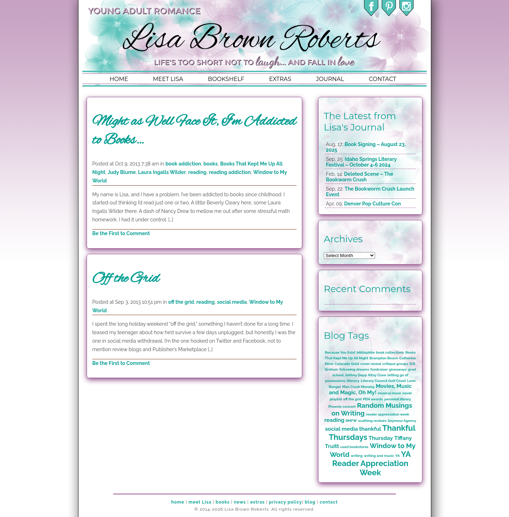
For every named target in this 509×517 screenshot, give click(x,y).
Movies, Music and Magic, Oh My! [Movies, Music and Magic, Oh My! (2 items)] (370, 389)
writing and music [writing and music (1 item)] (379, 456)
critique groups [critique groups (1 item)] (395, 364)
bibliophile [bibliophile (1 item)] (366, 352)
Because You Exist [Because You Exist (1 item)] (340, 352)
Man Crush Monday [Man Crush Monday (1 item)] (358, 387)
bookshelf (226, 79)
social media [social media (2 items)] (341, 429)
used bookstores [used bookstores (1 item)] (354, 447)
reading (197, 172)
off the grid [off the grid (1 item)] (352, 399)
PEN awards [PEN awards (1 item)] (373, 399)
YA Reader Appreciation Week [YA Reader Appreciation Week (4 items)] (371, 463)
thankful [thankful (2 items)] (370, 429)
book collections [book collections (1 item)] (390, 352)
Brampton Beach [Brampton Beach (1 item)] (384, 358)
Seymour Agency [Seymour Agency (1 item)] (402, 421)
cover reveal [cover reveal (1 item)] (371, 364)
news (240, 502)
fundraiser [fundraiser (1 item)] (379, 369)
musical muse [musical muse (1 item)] (389, 393)
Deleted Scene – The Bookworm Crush (359, 176)
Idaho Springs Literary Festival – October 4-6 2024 (361, 162)
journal (330, 79)
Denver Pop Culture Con (372, 204)
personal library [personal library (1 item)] (397, 399)
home (119, 79)
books (210, 164)
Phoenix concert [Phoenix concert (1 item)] (342, 406)
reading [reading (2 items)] (334, 420)
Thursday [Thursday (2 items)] (381, 438)
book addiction (183, 164)
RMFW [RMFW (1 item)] (351, 421)
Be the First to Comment (121, 233)
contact (382, 79)
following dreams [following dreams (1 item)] (354, 369)
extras (280, 79)
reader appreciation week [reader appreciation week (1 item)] (387, 414)
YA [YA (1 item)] (397, 456)
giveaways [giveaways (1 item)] (398, 369)
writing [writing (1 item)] (357, 456)
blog (310, 502)
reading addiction (230, 172)
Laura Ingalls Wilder (162, 172)
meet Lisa (199, 502)
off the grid (181, 302)
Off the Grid (125, 278)
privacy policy (285, 502)
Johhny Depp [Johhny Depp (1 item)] (356, 375)
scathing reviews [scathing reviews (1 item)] (372, 421)
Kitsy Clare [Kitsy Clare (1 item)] (377, 375)
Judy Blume (122, 172)
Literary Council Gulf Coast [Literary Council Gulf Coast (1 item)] (383, 381)
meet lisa (168, 79)
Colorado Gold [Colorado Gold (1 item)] (346, 364)
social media (232, 302)
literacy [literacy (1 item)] (353, 381)
